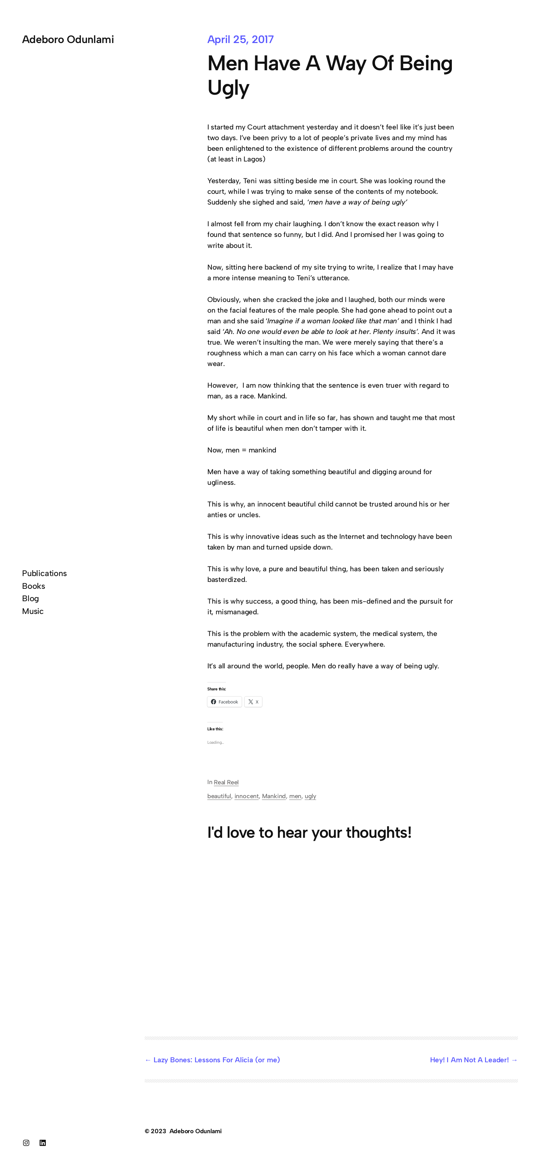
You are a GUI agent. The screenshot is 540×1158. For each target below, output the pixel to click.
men (295, 796)
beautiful (219, 796)
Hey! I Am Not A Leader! (469, 1059)
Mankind (274, 796)
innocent (247, 796)
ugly (310, 796)
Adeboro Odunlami (68, 39)
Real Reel (226, 782)
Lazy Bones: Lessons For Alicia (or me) (217, 1059)
